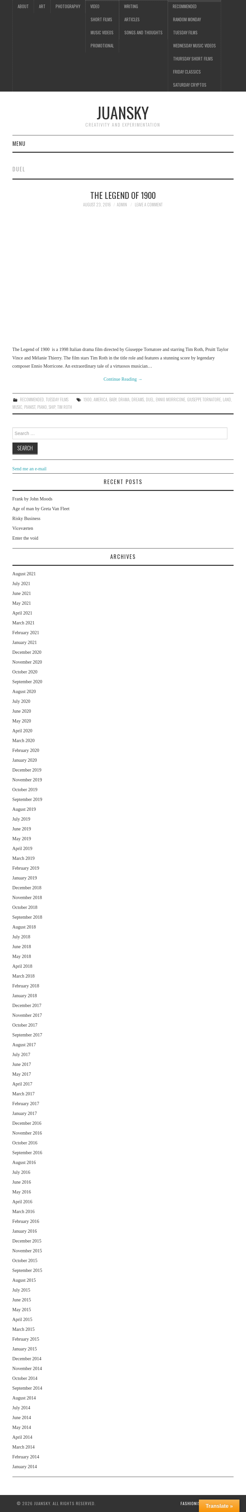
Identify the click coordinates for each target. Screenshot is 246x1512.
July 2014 (21, 1407)
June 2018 (21, 946)
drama (124, 399)
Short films (101, 19)
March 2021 (23, 622)
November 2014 (27, 1368)
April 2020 (22, 730)
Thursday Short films (193, 59)
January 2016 (24, 1231)
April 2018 (22, 966)
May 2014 (21, 1427)
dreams (138, 399)
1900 (87, 399)
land (227, 399)
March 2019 (23, 858)
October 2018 (25, 907)
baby (112, 399)
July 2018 (21, 936)
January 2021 (24, 642)
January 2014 (24, 1466)
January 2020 (24, 760)
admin (122, 204)
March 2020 (23, 740)
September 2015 (27, 1270)
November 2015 (27, 1250)
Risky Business (26, 518)
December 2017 (27, 1005)
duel (150, 399)
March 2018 (23, 976)
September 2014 (27, 1388)
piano (42, 407)
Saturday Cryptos (189, 85)
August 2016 (24, 1162)
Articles (132, 19)
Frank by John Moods (32, 498)
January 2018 (24, 995)
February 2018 (25, 985)
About (23, 6)
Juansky (123, 112)
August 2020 (24, 691)
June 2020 (21, 711)
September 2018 (27, 917)
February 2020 (25, 750)
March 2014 (23, 1447)
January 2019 (24, 878)
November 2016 (27, 1133)
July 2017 (21, 1054)
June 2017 (21, 1064)
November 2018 (27, 897)
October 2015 (25, 1260)
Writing (131, 6)
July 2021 (21, 583)
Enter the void (25, 538)
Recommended (185, 6)
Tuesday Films (185, 32)
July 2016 (21, 1172)
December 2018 (27, 887)
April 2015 (22, 1319)
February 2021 (25, 632)
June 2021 (21, 593)
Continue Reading (122, 379)
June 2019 (21, 828)
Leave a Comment (149, 204)
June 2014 (21, 1417)
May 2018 (21, 956)
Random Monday (187, 19)
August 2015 (24, 1280)
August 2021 (24, 573)
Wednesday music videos (194, 46)
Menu (19, 143)
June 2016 (21, 1182)
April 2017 (22, 1084)
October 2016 (25, 1142)
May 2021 (21, 603)
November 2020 (27, 662)
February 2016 (25, 1221)
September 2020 (27, 681)
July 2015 (21, 1290)
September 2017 (27, 1035)
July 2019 (21, 819)
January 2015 (24, 1349)
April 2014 (22, 1437)
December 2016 (27, 1123)
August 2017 (24, 1044)
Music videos (102, 32)
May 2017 (21, 1074)
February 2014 (25, 1456)
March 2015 (23, 1329)
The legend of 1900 (123, 195)
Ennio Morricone (170, 399)
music (17, 407)
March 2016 (23, 1211)
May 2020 (21, 721)
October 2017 (25, 1025)
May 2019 (21, 838)
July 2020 (21, 701)
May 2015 (21, 1309)
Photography (68, 6)
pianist (29, 407)
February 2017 (25, 1103)
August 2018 (24, 927)
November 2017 (27, 1015)
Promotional (102, 46)
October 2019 (25, 789)
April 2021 (22, 613)
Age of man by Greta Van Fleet (41, 508)
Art (42, 6)
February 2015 (25, 1339)
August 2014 (24, 1398)
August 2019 (24, 809)
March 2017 (23, 1093)
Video (94, 6)
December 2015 (27, 1241)
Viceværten (22, 528)
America (100, 399)
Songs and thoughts (143, 32)
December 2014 (27, 1358)
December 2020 (27, 652)
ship (52, 407)
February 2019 (25, 868)
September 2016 (27, 1152)
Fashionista (193, 1503)
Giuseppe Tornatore (204, 399)
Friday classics (187, 72)
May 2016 (21, 1192)
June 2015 (21, 1299)
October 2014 (25, 1378)
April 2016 (22, 1201)
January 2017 (24, 1113)
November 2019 (27, 779)
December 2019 (27, 770)
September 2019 (27, 799)
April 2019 (22, 848)
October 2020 (25, 671)
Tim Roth (64, 407)
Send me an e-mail (29, 468)
